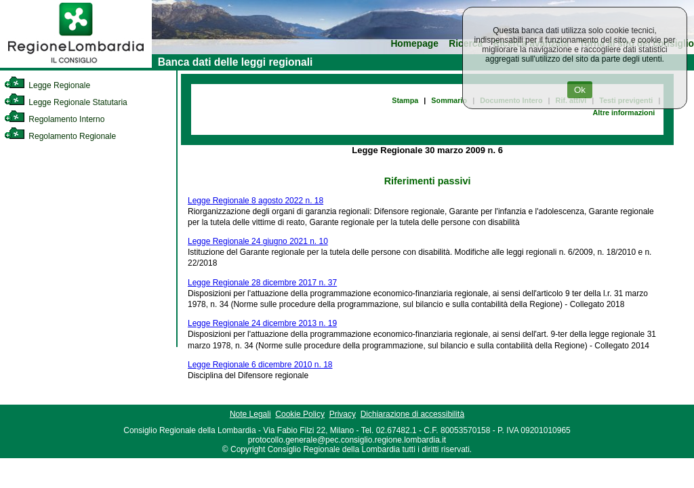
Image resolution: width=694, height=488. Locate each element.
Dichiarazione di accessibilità (412, 414)
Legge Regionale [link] (47, 85)
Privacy (342, 414)
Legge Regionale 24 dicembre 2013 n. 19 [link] (262, 323)
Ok (580, 90)
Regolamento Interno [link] (54, 119)
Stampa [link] (405, 100)
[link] (76, 65)
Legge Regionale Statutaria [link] (65, 102)
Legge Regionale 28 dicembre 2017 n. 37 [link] (262, 282)
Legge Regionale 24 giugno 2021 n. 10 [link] (258, 241)
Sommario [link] (449, 100)
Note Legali (250, 414)
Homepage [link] (414, 44)
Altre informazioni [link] (623, 112)
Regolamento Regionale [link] (60, 136)
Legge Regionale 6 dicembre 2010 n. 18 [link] (260, 364)
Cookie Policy (300, 414)
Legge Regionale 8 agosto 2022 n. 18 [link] (255, 200)
